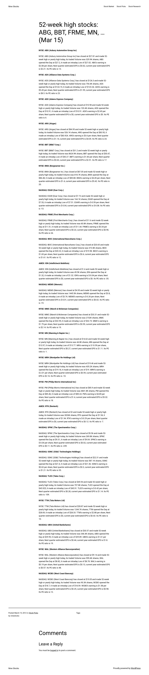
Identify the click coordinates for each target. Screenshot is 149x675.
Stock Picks (33, 613)
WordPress (136, 668)
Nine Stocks (13, 6)
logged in (54, 650)
